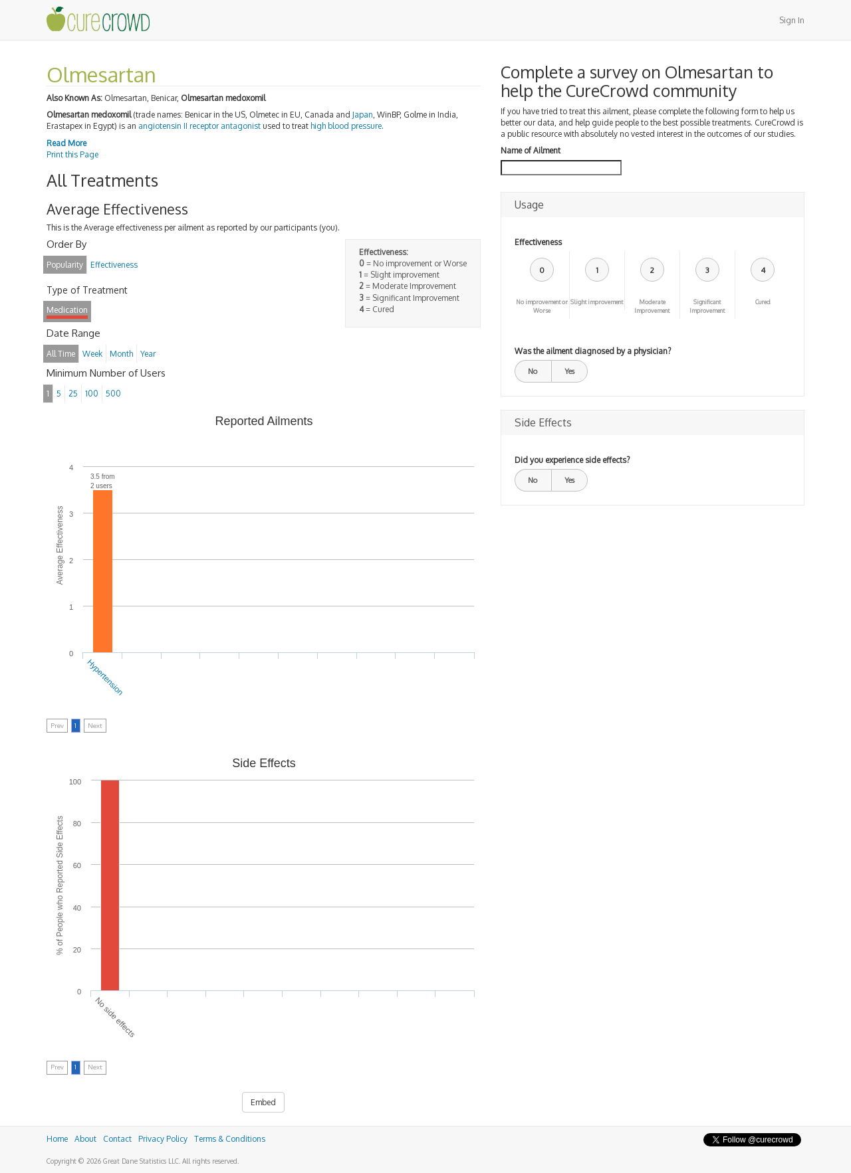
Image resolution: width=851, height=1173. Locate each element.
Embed (263, 1102)
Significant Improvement (707, 306)
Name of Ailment (530, 150)
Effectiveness (538, 242)
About (85, 1139)
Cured (763, 302)
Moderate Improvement (651, 306)
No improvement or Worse (542, 306)
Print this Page (72, 154)
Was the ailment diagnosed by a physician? (593, 351)
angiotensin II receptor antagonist (199, 126)
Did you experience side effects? (572, 460)
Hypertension (106, 677)
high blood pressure (346, 126)
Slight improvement (596, 302)
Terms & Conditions (229, 1139)
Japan (362, 115)
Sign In (791, 20)
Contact (117, 1139)
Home (57, 1139)
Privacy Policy (162, 1139)
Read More (66, 143)
